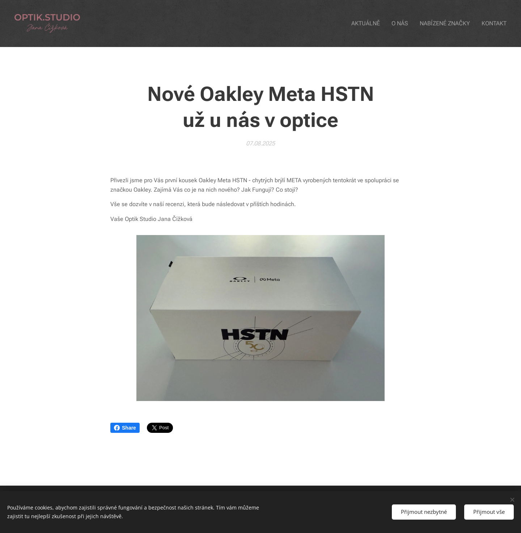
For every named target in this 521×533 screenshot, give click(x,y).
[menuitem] (372, 23)
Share (125, 428)
